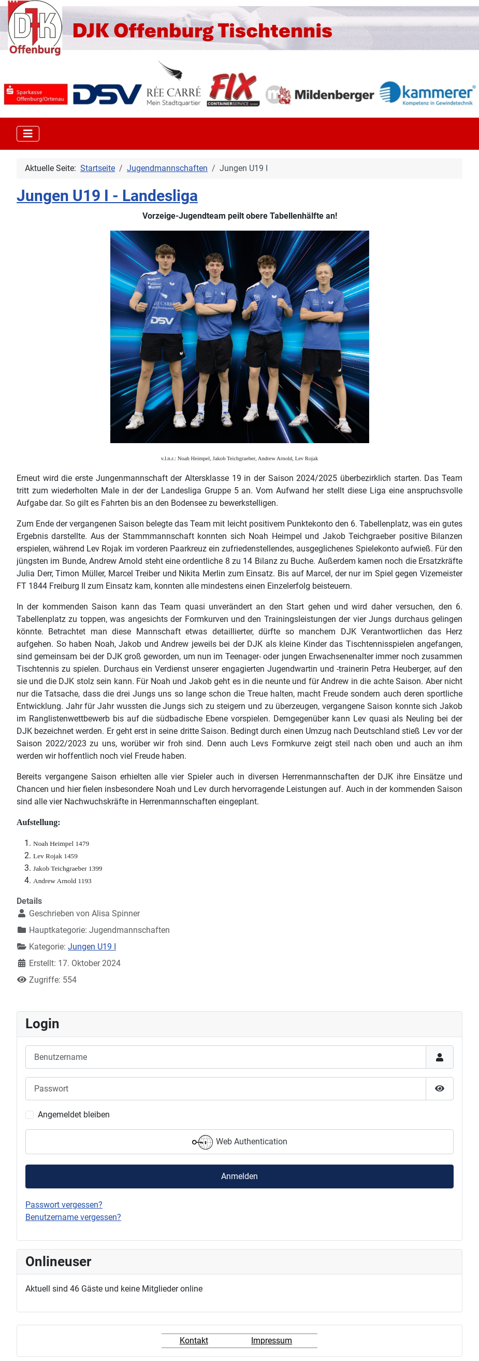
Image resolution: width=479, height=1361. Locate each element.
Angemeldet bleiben (74, 1114)
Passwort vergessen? (64, 1205)
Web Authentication (239, 1142)
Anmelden (239, 1176)
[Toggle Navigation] (28, 133)
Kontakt (194, 1340)
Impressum (271, 1340)
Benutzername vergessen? (73, 1217)
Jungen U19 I (92, 947)
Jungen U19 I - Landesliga (107, 196)
